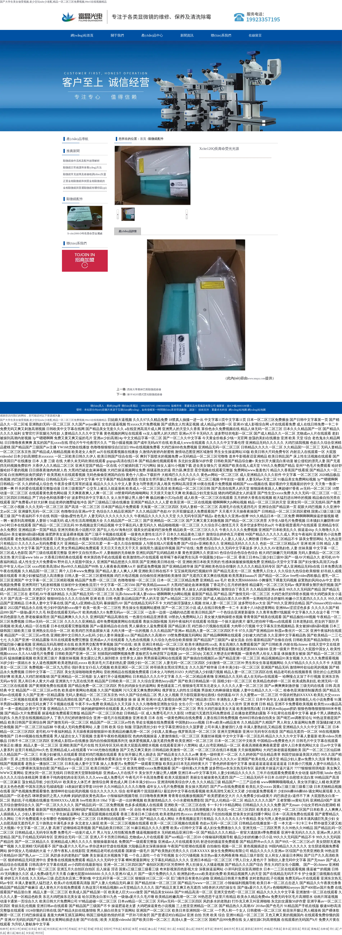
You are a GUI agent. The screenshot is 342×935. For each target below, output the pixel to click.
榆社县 (20, 933)
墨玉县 (239, 928)
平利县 (117, 928)
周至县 (306, 928)
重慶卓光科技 (219, 409)
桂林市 (4, 928)
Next (187, 211)
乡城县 (143, 928)
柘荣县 (126, 928)
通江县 (11, 933)
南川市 (63, 928)
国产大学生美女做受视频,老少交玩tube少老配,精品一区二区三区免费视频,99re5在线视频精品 (53, 1)
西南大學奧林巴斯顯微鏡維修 (144, 389)
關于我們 (117, 35)
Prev (118, 211)
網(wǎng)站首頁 (82, 35)
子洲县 (161, 928)
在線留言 (255, 35)
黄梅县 (315, 928)
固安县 (296, 928)
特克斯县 (52, 928)
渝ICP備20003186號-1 (239, 405)
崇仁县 (171, 928)
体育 (134, 928)
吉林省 (324, 928)
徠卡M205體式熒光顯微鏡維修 (144, 394)
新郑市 (258, 928)
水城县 (180, 928)
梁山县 (190, 928)
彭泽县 (32, 928)
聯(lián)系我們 (221, 35)
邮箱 (24, 928)
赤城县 (268, 928)
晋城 (90, 928)
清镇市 (199, 928)
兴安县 (30, 933)
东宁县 (82, 928)
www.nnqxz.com (256, 378)
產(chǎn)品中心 (152, 35)
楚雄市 (218, 928)
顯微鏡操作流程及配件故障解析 (81, 160)
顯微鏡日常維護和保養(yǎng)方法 (82, 167)
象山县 (152, 928)
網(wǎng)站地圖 (238, 409)
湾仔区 (39, 933)
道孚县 (208, 928)
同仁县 (334, 928)
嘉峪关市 (229, 928)
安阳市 (107, 928)
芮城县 (72, 928)
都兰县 (42, 928)
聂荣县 (249, 928)
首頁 (143, 138)
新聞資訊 (186, 35)
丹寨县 (277, 928)
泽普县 (98, 928)
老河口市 (14, 928)
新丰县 (287, 928)
